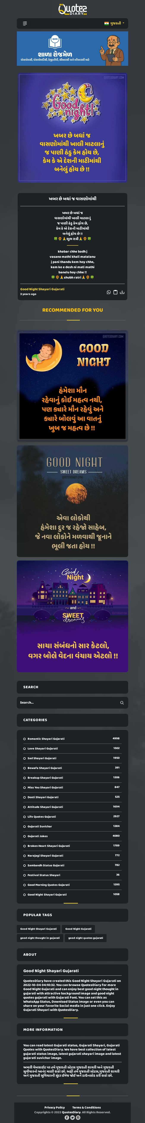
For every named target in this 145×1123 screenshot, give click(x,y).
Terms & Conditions (86, 1107)
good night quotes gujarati (85, 938)
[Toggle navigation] (24, 23)
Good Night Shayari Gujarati (42, 289)
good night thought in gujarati (40, 938)
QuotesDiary (71, 1112)
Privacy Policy (54, 1107)
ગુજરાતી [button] (113, 23)
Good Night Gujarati (78, 929)
